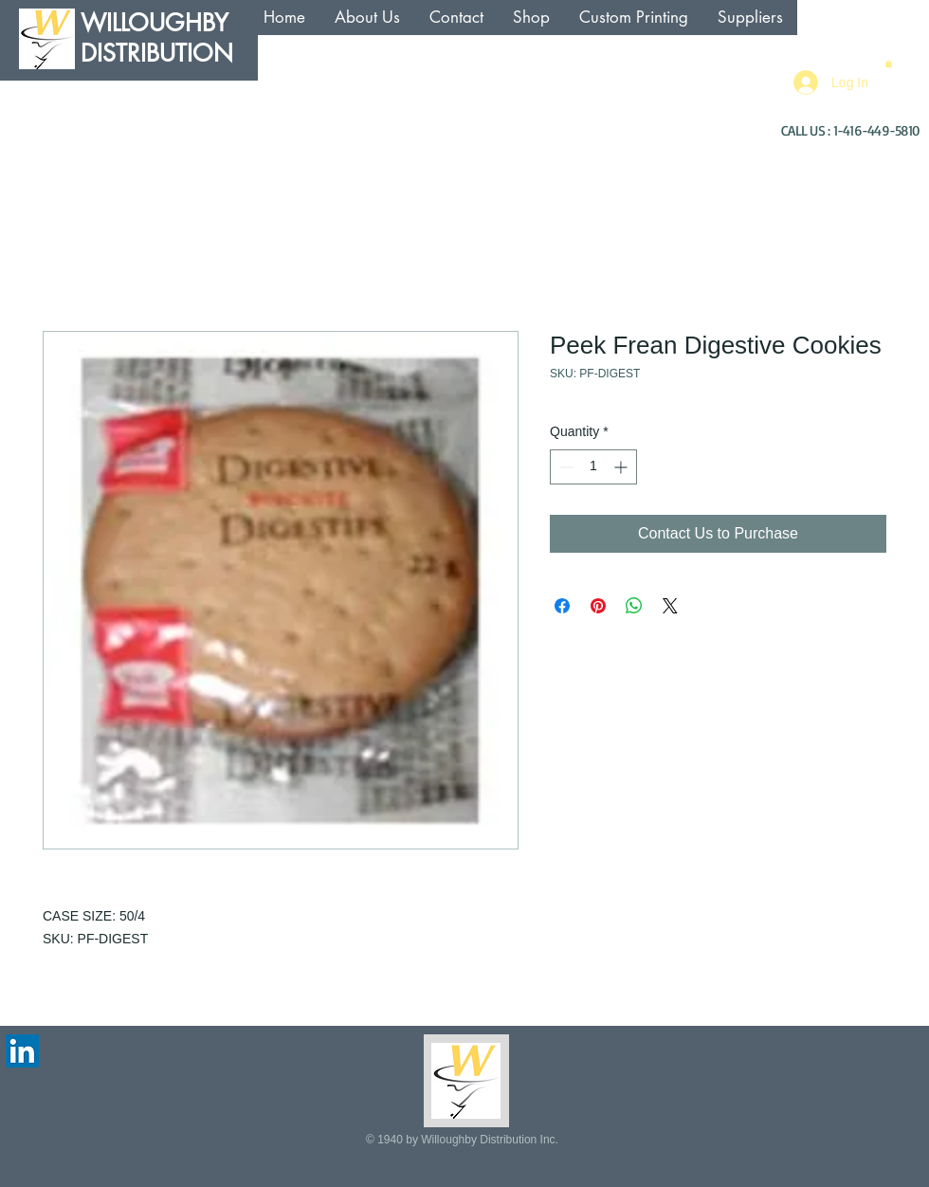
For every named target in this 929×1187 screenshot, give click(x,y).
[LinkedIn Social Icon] (22, 1051)
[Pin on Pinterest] (598, 605)
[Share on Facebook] (562, 605)
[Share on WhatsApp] (634, 605)
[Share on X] (670, 605)
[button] (888, 63)
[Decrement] (564, 467)
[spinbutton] (593, 467)
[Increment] (622, 467)
